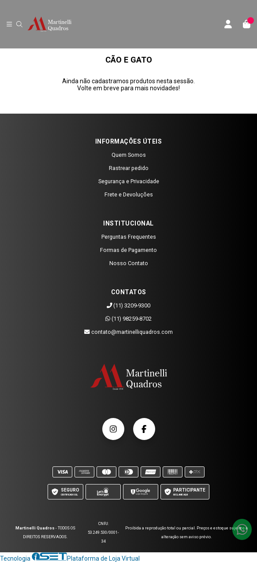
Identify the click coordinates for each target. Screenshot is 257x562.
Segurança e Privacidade (128, 181)
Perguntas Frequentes (128, 236)
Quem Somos (129, 155)
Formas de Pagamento (128, 250)
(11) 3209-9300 (129, 305)
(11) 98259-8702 (128, 318)
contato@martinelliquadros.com (128, 332)
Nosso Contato (128, 263)
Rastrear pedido (129, 168)
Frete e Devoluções (128, 194)
